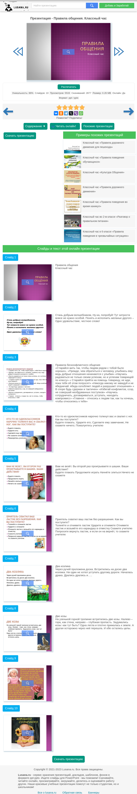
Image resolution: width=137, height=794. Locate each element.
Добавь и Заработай (116, 5)
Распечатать (68, 86)
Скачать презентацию (19, 135)
